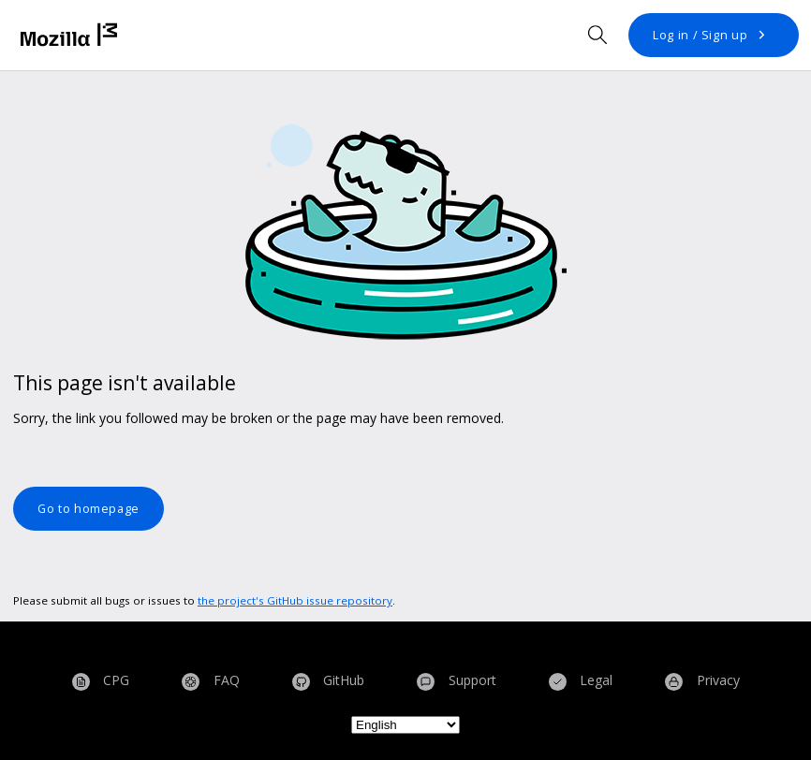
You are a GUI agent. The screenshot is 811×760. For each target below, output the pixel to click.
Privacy (702, 681)
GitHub (328, 681)
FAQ (211, 681)
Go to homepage (88, 509)
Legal (581, 681)
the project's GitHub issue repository (295, 600)
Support (456, 681)
